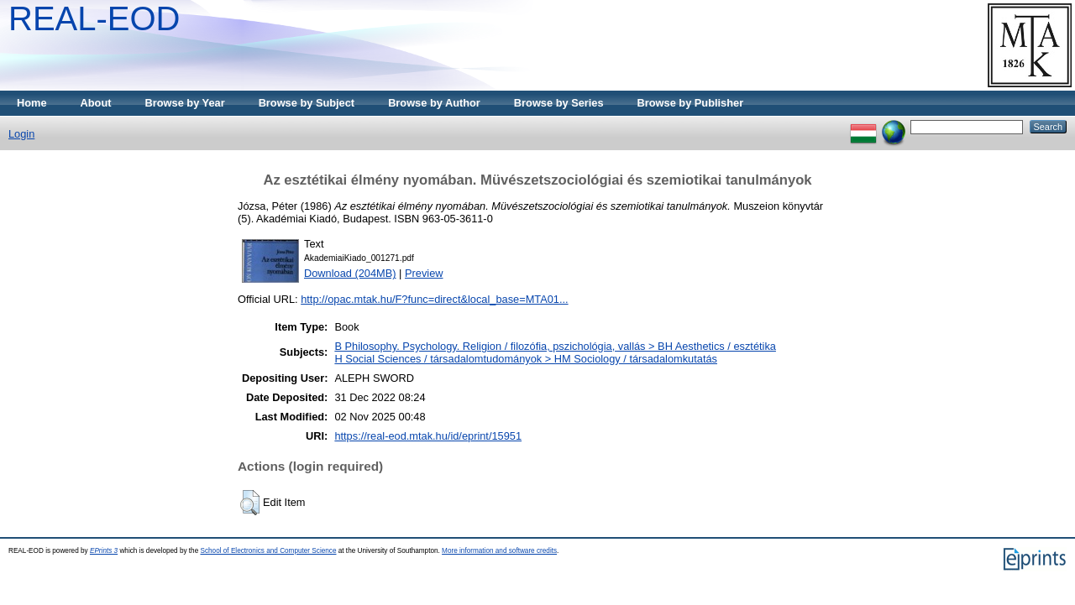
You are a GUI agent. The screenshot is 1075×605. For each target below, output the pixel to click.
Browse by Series (559, 102)
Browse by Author (434, 102)
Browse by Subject (307, 102)
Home (32, 102)
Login (21, 134)
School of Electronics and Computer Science (268, 551)
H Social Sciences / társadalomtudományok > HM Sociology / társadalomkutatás (525, 358)
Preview (424, 273)
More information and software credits (499, 551)
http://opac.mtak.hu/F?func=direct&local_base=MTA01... (434, 299)
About (96, 102)
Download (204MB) (350, 273)
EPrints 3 (104, 551)
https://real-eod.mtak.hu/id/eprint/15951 (428, 436)
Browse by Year (185, 102)
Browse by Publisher (690, 102)
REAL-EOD (94, 18)
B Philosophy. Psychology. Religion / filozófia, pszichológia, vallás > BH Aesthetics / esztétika (555, 346)
